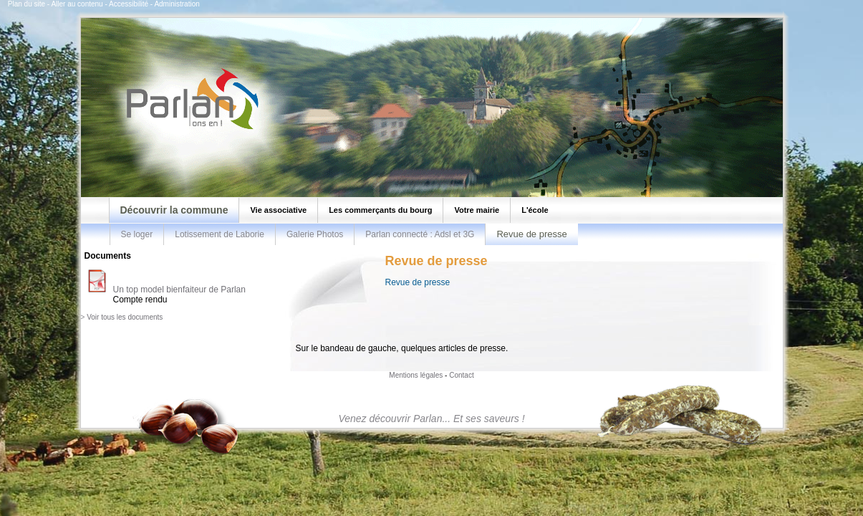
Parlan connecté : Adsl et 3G (419, 234)
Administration (176, 4)
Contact (461, 375)
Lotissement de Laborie (219, 234)
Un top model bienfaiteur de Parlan (179, 290)
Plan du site (26, 4)
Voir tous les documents (125, 317)
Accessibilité (128, 4)
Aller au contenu (76, 4)
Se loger (137, 234)
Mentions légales (416, 375)
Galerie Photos (314, 234)
